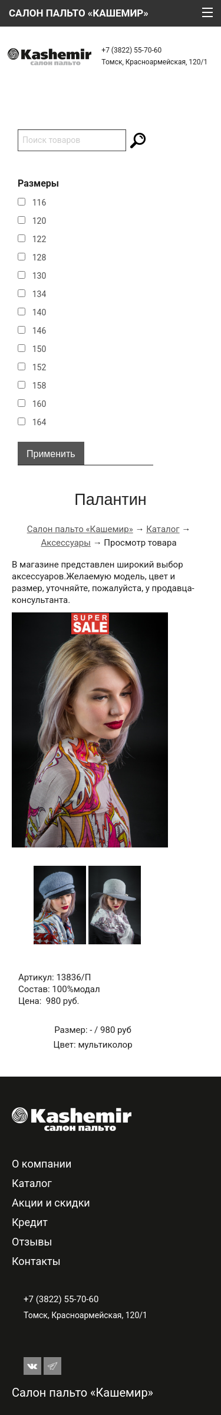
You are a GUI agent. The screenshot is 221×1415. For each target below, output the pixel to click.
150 (39, 349)
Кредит (30, 1222)
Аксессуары (66, 542)
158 (39, 385)
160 (39, 404)
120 (39, 221)
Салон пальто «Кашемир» (80, 529)
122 (39, 239)
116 (39, 202)
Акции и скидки (51, 1202)
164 (39, 422)
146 (39, 330)
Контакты (36, 1261)
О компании (41, 1164)
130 (39, 276)
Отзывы (32, 1241)
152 (39, 367)
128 (39, 257)
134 (39, 294)
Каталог (162, 529)
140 (39, 312)
